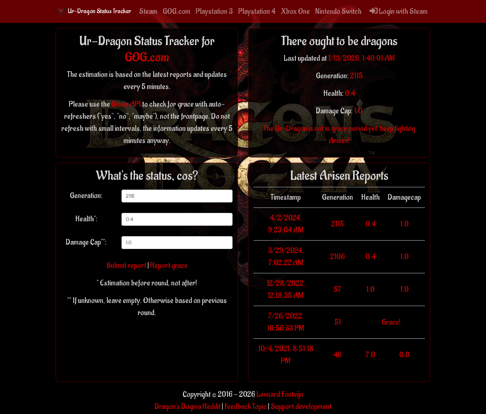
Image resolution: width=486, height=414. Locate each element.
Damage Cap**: (86, 242)
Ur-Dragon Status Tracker (93, 11)
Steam (148, 11)
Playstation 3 (214, 11)
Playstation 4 (256, 11)
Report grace (169, 265)
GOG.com (176, 11)
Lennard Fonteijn (279, 394)
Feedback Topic (245, 407)
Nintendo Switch (338, 11)
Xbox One (295, 11)
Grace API (126, 104)
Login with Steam (399, 11)
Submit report (126, 265)
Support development (301, 407)
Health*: (86, 219)
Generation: (86, 196)
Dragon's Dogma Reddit (187, 407)
